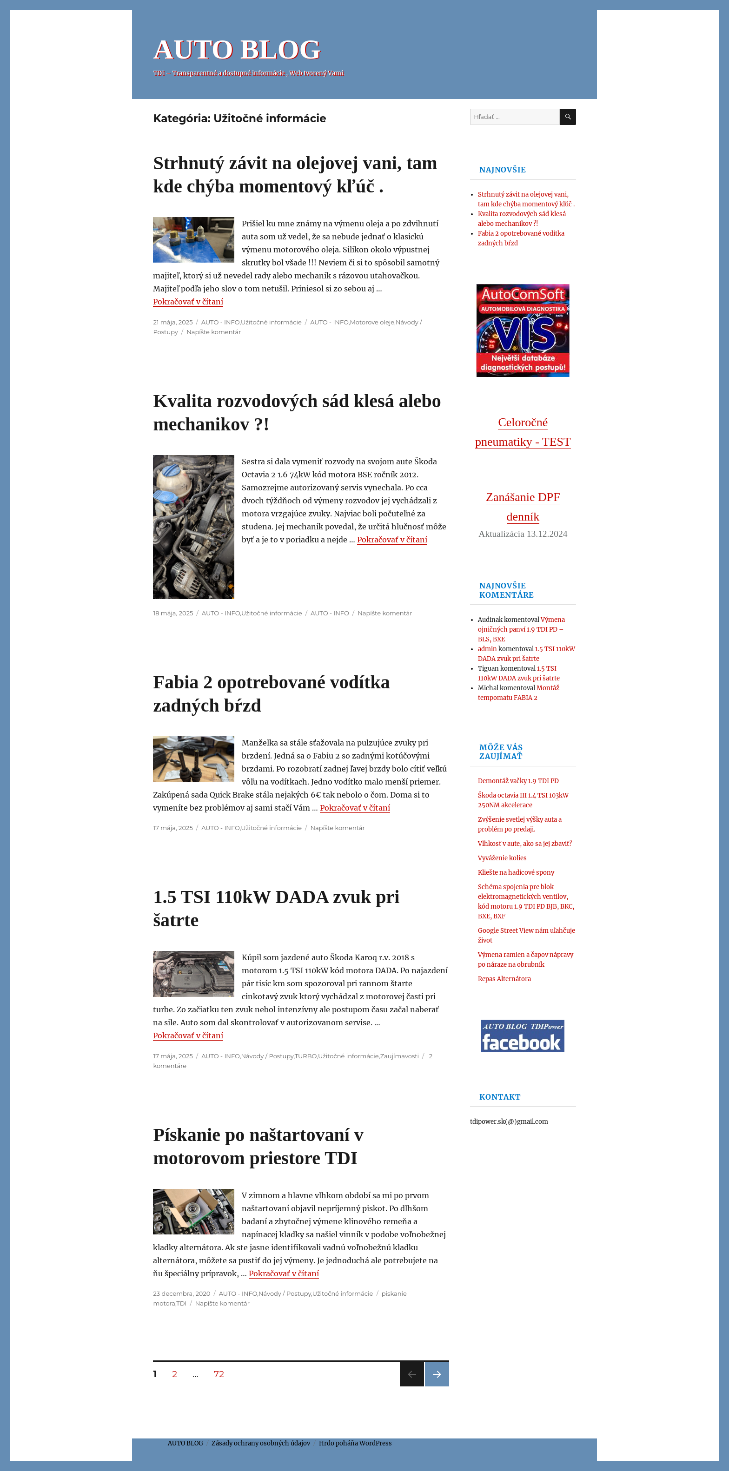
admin (487, 649)
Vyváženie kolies (502, 858)
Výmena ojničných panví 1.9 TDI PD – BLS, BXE (521, 629)
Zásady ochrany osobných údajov (261, 1443)
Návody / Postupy (267, 1056)
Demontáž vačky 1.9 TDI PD (518, 781)
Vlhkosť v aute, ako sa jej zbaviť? (525, 844)
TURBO (306, 1056)
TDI (181, 1303)
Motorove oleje (372, 322)
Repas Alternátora (504, 979)
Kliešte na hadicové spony (516, 873)
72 (222, 1373)
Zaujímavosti (399, 1056)
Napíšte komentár (213, 332)
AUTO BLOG (237, 49)
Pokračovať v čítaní (188, 301)
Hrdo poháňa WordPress (355, 1443)
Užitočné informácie (271, 322)
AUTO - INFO (220, 322)
